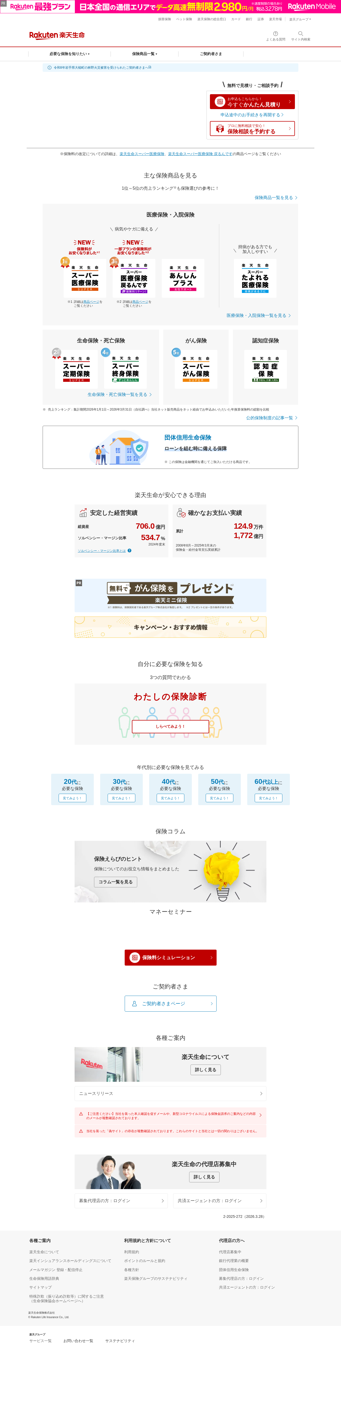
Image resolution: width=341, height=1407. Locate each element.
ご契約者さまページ (178, 1058)
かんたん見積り (260, 102)
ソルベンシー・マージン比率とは (102, 551)
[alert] (170, 67)
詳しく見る (205, 1124)
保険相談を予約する (260, 129)
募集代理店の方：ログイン (122, 1257)
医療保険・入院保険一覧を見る (259, 315)
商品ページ (91, 302)
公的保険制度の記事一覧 (272, 418)
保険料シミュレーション (177, 1012)
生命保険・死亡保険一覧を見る (120, 394)
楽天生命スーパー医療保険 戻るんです (200, 154)
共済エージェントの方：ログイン (220, 1257)
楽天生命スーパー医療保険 (142, 154)
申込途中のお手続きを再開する (253, 115)
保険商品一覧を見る (276, 197)
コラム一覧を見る (116, 882)
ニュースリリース (171, 1148)
